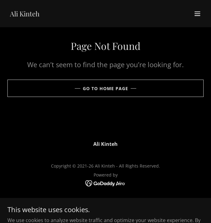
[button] (197, 13)
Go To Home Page (105, 88)
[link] (25, 14)
